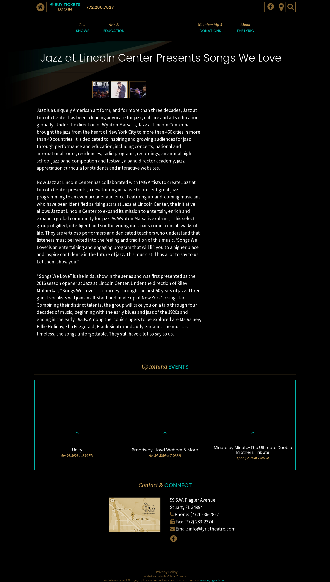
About (245, 28)
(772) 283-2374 (198, 522)
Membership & (210, 28)
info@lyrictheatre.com (212, 529)
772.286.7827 (100, 7)
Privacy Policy (167, 572)
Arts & (113, 28)
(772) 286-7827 (204, 514)
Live (83, 28)
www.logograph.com (213, 580)
